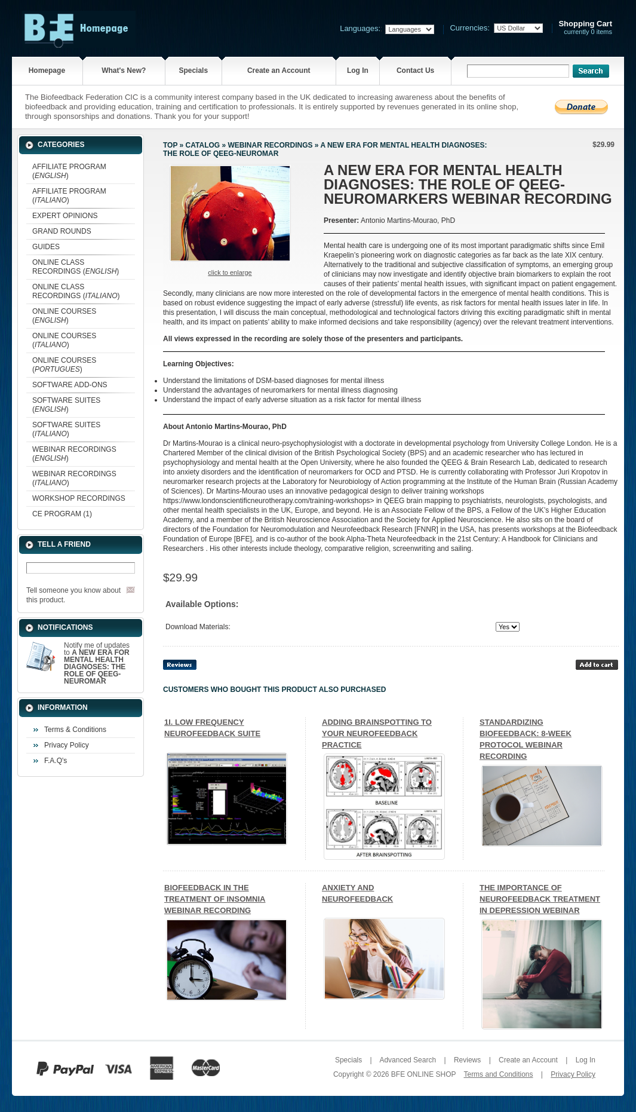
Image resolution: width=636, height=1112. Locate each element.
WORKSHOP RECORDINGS (78, 498)
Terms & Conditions (75, 729)
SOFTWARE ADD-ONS (69, 385)
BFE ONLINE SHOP (423, 1074)
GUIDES (46, 247)
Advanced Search (407, 1060)
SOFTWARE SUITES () (66, 404)
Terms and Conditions (498, 1074)
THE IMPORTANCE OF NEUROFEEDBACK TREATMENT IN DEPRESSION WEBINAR (540, 899)
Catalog (203, 145)
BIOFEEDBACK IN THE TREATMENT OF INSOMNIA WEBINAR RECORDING (214, 899)
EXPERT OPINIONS (65, 216)
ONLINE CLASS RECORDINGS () (75, 266)
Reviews (467, 1060)
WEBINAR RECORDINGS (270, 145)
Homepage (47, 70)
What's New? (124, 70)
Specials (193, 70)
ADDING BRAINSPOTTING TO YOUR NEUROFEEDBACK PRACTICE (377, 733)
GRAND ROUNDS (61, 231)
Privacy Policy (66, 745)
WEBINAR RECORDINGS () (74, 453)
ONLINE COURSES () (64, 315)
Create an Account (279, 70)
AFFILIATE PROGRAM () (69, 171)
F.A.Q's (55, 760)
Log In (357, 70)
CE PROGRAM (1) (62, 514)
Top (170, 145)
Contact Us (415, 70)
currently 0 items (585, 27)
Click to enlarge (229, 272)
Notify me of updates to (97, 663)
